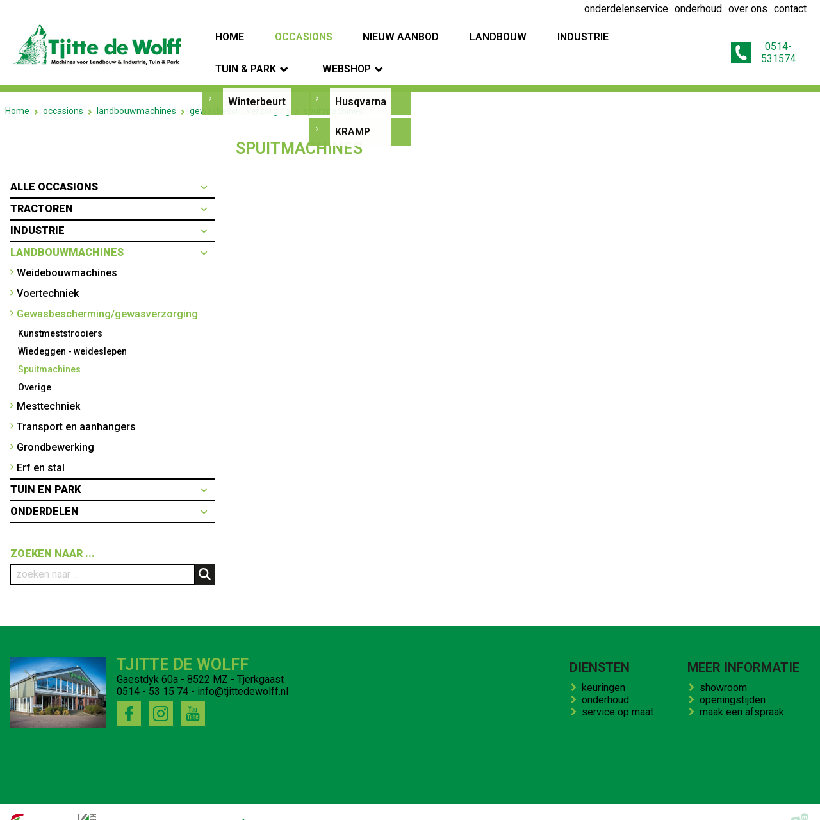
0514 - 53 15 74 (152, 666)
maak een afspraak (744, 687)
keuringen (606, 663)
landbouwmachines (136, 86)
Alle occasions (54, 162)
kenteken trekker (389, 800)
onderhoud (608, 675)
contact (325, 800)
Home (17, 86)
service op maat (620, 687)
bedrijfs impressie (257, 800)
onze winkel (464, 800)
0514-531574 (755, 40)
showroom (726, 663)
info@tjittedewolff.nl (242, 666)
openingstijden (735, 675)
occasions (63, 86)
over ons (186, 800)
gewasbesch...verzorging (240, 86)
